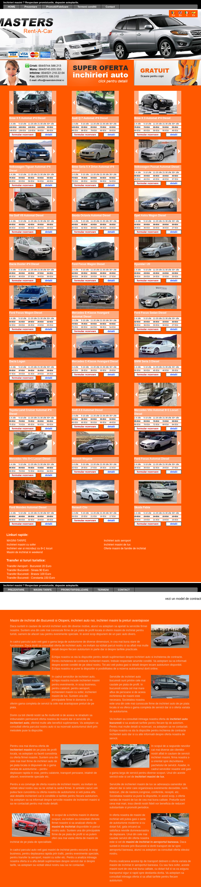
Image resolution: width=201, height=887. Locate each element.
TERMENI (103, 587)
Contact (110, 6)
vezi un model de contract (183, 598)
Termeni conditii (87, 6)
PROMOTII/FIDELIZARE (74, 587)
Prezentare (30, 6)
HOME (11, 6)
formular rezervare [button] (23, 134)
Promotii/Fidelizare (57, 6)
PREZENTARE (16, 587)
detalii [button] (48, 134)
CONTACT (124, 587)
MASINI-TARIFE (43, 587)
